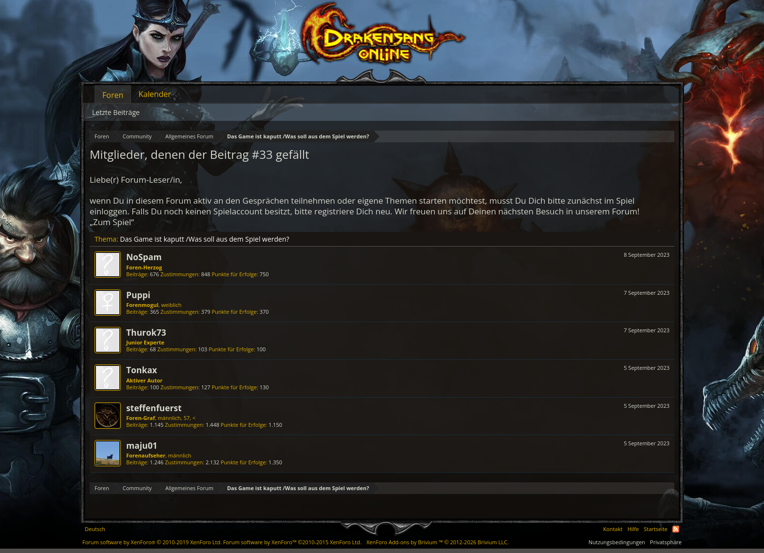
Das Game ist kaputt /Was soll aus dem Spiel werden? (204, 239)
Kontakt (613, 529)
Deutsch (95, 529)
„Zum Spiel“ (112, 222)
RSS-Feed (675, 529)
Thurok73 (146, 332)
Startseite (656, 529)
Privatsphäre (666, 542)
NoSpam (144, 257)
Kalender (154, 94)
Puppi (138, 295)
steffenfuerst (154, 408)
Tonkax (141, 370)
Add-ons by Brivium (437, 542)
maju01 (141, 445)
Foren (112, 95)
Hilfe (633, 529)
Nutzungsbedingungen (617, 542)
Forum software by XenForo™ (292, 542)
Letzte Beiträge (116, 112)
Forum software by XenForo (152, 542)
